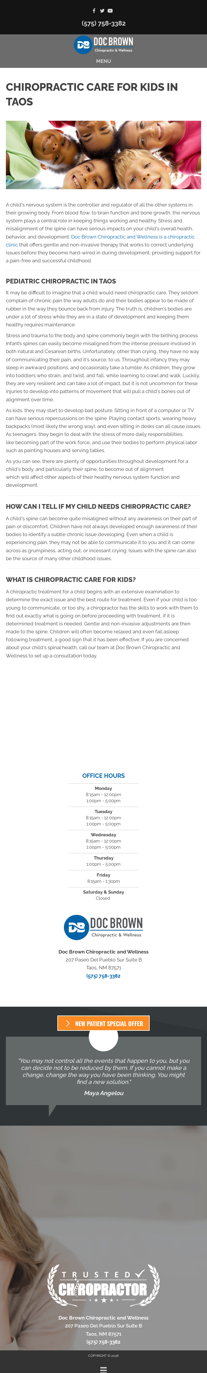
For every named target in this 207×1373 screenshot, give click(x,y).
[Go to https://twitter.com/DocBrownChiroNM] (102, 11)
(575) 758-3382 (104, 23)
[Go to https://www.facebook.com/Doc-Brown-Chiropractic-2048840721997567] (94, 11)
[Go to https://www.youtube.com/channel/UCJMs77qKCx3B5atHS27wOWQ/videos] (110, 11)
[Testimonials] (103, 1071)
